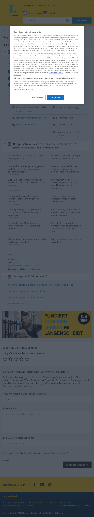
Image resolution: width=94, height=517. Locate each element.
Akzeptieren (55, 130)
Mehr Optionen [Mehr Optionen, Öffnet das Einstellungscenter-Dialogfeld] (37, 130)
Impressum (17, 107)
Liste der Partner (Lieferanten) (24, 122)
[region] (47, 97)
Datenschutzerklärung (56, 105)
